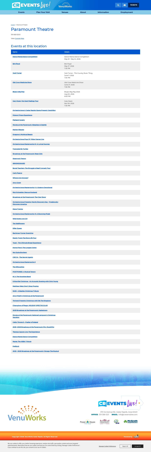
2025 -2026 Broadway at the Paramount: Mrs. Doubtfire (33, 327)
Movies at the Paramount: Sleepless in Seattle (29, 125)
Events (21, 12)
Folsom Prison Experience (22, 115)
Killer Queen (17, 228)
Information (103, 12)
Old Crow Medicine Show (22, 82)
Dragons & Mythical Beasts (23, 134)
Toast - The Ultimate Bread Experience (27, 243)
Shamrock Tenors (19, 159)
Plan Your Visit (43, 12)
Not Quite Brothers (20, 252)
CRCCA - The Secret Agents (23, 257)
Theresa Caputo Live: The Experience (26, 332)
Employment (127, 12)
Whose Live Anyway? (20, 178)
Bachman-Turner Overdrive (23, 233)
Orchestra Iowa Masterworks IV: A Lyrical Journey (31, 144)
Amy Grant (17, 183)
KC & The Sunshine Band (22, 277)
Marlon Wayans (18, 130)
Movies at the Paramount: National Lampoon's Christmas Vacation (34, 316)
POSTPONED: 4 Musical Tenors (24, 272)
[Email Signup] (125, 5)
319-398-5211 (104, 415)
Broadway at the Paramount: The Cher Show (29, 197)
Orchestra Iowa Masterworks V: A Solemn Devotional (32, 187)
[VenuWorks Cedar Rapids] (42, 5)
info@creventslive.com (128, 415)
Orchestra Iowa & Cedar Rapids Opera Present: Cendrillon (34, 110)
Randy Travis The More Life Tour (24, 238)
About (83, 12)
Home (13, 25)
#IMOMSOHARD (19, 163)
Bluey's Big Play (18, 92)
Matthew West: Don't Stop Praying (26, 286)
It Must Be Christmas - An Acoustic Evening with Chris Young (35, 281)
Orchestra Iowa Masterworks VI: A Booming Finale (31, 214)
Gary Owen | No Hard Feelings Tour (25, 101)
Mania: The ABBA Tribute (22, 341)
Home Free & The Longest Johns (24, 248)
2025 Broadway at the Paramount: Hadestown (30, 310)
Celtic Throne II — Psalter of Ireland (25, 322)
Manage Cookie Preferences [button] (107, 446)
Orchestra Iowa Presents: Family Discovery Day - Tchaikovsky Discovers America (35, 203)
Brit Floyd (16, 64)
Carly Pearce (17, 173)
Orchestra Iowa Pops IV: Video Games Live (28, 139)
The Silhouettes (18, 267)
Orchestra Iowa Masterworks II (24, 262)
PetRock (16, 346)
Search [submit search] (118, 5)
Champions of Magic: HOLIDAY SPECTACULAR (30, 305)
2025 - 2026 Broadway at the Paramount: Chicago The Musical (36, 351)
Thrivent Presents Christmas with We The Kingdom (32, 301)
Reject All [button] (125, 446)
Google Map (19, 38)
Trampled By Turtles (20, 149)
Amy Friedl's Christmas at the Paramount (28, 296)
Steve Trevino (18, 209)
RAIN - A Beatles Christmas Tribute (26, 291)
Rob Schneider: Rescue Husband (25, 192)
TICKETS (133, 5)
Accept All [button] (138, 446)
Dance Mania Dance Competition (25, 57)
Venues (65, 12)
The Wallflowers (19, 223)
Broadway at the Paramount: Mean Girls (27, 154)
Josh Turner (17, 73)
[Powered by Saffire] (136, 437)
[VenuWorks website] (27, 413)
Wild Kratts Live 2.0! (20, 219)
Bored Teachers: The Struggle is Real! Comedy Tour (31, 168)
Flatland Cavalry (19, 120)
